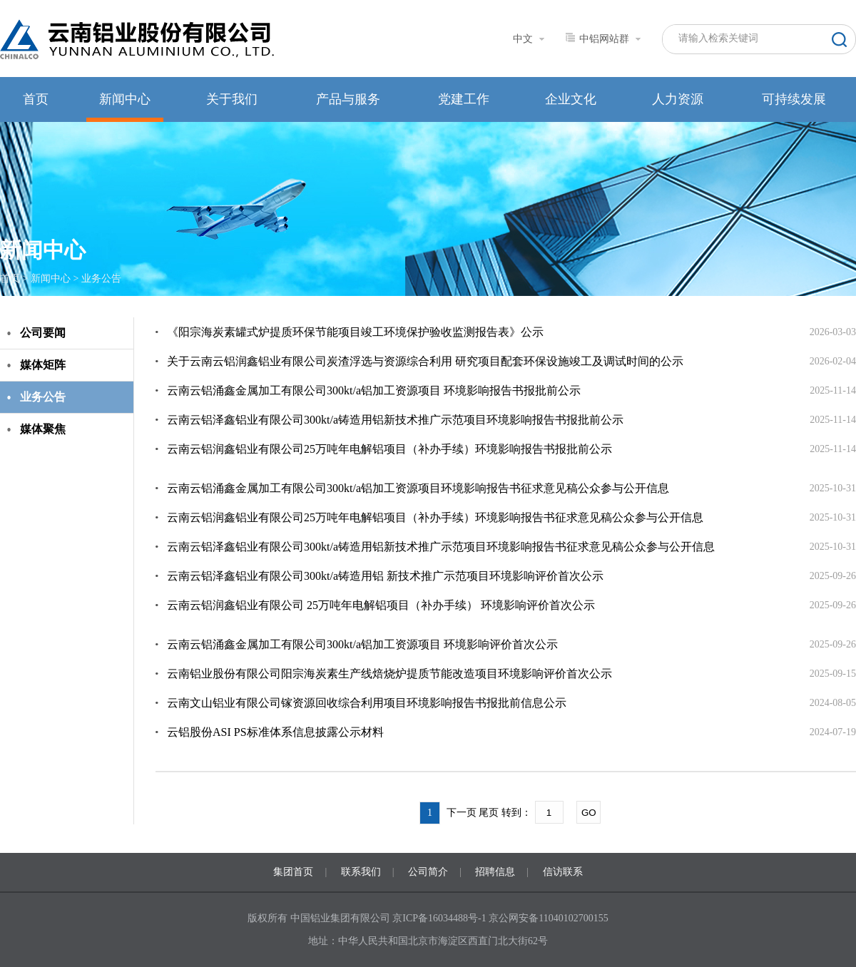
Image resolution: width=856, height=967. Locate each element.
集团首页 (293, 871)
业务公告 (101, 278)
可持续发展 (794, 99)
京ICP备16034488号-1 (440, 918)
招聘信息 (495, 871)
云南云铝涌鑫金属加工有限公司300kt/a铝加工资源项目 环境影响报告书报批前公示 (374, 390)
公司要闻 (43, 333)
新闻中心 (125, 99)
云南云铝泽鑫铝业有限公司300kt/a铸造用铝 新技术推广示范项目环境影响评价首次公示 (385, 576)
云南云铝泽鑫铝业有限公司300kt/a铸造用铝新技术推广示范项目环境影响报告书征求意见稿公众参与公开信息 (441, 547)
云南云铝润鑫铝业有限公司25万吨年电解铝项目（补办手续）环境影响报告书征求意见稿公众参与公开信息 (435, 517)
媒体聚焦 (43, 429)
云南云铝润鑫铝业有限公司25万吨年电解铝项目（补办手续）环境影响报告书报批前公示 (389, 449)
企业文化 (570, 99)
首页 (36, 99)
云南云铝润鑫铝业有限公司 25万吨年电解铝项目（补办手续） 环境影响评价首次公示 (381, 605)
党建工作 (463, 99)
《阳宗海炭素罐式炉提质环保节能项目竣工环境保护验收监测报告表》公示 (355, 332)
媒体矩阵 (43, 365)
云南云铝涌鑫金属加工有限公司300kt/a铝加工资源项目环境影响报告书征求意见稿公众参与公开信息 (418, 488)
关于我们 (232, 99)
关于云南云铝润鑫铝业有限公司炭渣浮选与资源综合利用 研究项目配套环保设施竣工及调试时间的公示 (425, 361)
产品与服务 (348, 99)
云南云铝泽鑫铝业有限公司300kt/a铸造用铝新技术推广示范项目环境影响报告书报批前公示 (395, 420)
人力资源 (677, 99)
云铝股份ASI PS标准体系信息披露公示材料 (275, 732)
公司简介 (428, 871)
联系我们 (361, 871)
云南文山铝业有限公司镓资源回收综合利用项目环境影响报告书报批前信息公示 (366, 703)
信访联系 (563, 871)
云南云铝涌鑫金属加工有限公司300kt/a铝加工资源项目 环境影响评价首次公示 (362, 644)
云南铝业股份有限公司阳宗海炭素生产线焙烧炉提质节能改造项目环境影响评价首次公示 (389, 673)
